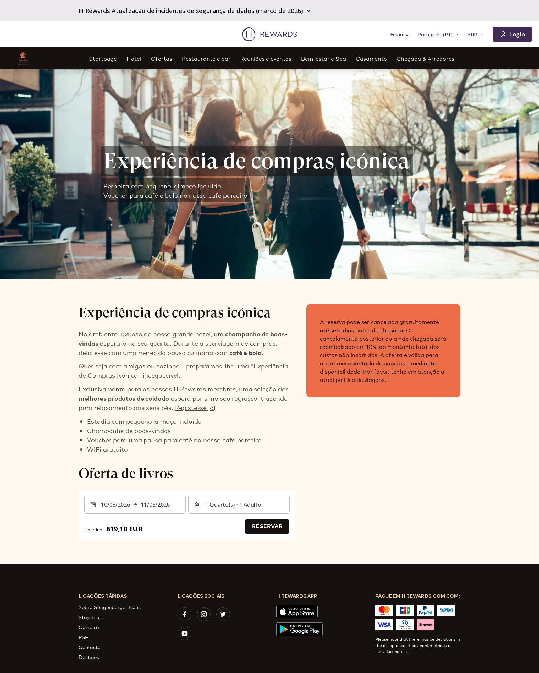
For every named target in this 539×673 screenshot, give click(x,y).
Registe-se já (194, 407)
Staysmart (91, 617)
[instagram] (204, 614)
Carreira (89, 627)
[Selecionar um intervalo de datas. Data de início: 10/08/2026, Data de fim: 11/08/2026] (135, 505)
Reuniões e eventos (266, 58)
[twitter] (223, 614)
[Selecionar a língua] (439, 34)
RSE (83, 636)
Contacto (89, 646)
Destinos (89, 656)
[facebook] (184, 614)
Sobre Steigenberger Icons (110, 607)
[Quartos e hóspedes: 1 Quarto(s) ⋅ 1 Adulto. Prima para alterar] (239, 505)
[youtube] (184, 633)
